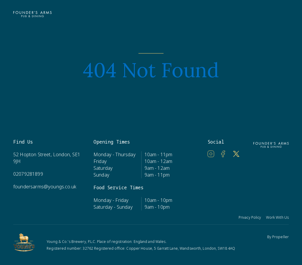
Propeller (280, 236)
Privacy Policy (250, 217)
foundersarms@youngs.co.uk (44, 186)
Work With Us (277, 217)
